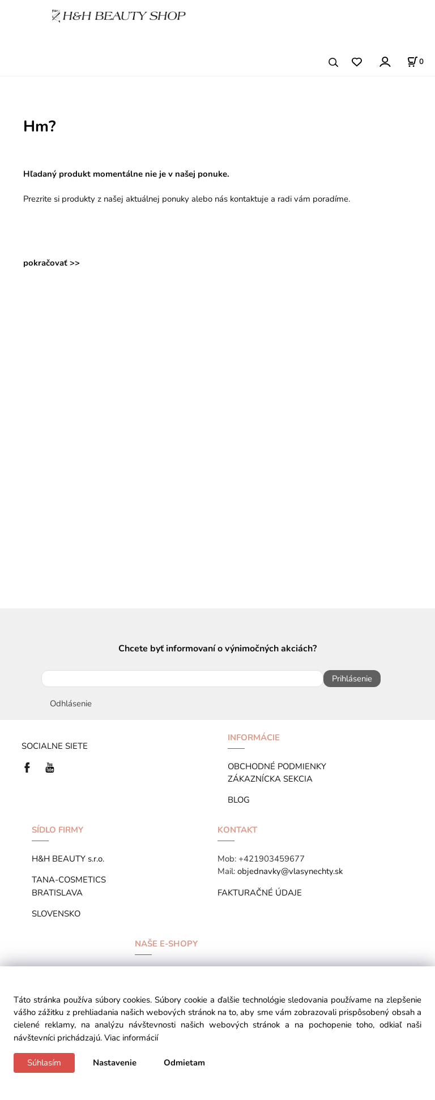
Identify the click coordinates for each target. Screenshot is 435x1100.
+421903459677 (271, 858)
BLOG (239, 799)
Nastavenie (115, 1062)
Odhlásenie (71, 703)
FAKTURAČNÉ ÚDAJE (260, 892)
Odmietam (184, 1062)
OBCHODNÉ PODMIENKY (277, 766)
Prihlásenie (352, 678)
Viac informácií (131, 1037)
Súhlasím (44, 1062)
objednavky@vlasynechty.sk (290, 871)
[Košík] (415, 62)
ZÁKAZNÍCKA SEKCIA (272, 779)
